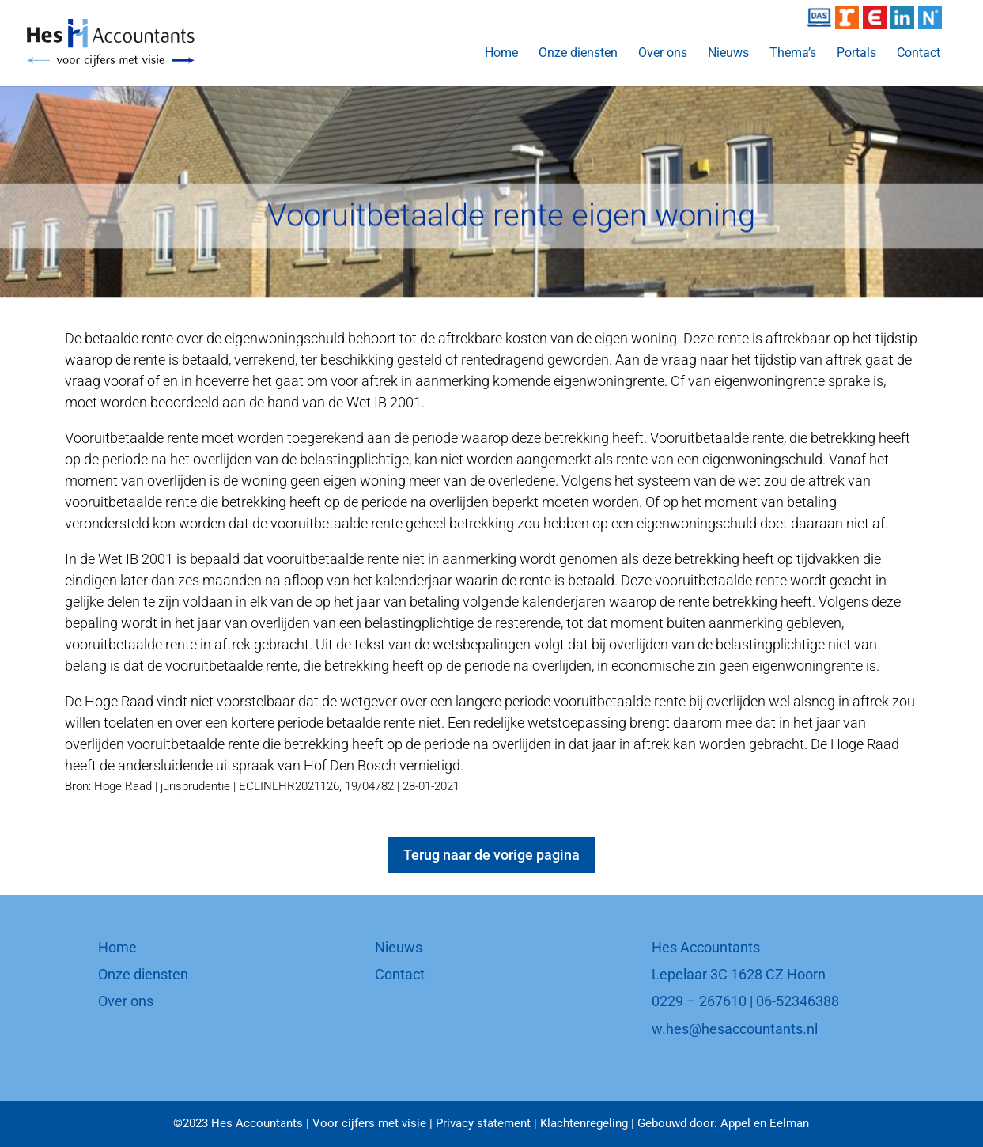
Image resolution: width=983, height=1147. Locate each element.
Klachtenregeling (584, 1123)
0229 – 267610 (699, 1001)
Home (501, 53)
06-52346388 (797, 1001)
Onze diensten (578, 53)
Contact (918, 53)
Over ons (662, 53)
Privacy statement (483, 1123)
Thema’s (792, 53)
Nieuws (728, 53)
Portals (856, 53)
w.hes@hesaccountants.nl (735, 1028)
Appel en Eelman (764, 1123)
